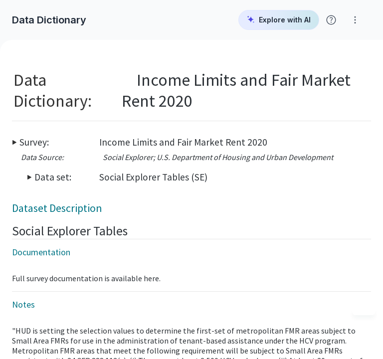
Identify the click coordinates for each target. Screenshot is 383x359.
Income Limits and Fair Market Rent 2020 (183, 142)
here (151, 278)
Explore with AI (279, 19)
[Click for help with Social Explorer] (331, 20)
